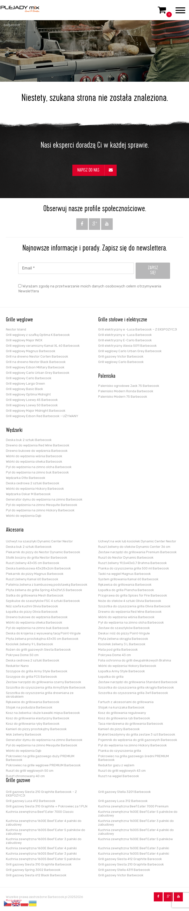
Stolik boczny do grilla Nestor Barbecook (36, 557)
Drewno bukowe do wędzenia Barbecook (37, 451)
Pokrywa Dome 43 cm (114, 655)
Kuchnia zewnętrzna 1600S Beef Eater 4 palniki (133, 853)
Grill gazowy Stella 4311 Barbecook (124, 870)
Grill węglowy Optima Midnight (28, 394)
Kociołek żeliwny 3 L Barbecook (121, 644)
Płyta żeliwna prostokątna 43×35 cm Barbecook (42, 639)
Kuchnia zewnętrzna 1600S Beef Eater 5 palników (43, 859)
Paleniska (106, 376)
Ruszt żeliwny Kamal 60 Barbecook (32, 579)
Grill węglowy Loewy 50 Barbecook (32, 405)
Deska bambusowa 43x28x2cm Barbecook (38, 568)
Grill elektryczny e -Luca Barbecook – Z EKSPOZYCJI (137, 329)
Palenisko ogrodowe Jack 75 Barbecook (128, 386)
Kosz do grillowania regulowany (122, 713)
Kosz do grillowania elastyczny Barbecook (37, 718)
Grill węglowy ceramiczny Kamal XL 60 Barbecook (43, 345)
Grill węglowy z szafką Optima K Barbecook (38, 335)
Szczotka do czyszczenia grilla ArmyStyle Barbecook (46, 687)
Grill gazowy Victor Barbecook (120, 356)
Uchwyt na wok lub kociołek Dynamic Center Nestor (137, 541)
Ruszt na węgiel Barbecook (118, 776)
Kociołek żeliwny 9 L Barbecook (29, 644)
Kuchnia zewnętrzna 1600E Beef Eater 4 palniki (41, 848)
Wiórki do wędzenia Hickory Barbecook (35, 488)
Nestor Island (16, 329)
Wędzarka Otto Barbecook (25, 478)
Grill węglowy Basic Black (24, 389)
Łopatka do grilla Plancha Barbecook (126, 590)
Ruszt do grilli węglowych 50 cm (29, 770)
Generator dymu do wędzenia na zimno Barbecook (44, 499)
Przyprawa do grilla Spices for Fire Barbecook (132, 595)
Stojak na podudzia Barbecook (29, 707)
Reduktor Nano (17, 666)
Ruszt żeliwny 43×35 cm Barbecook (32, 563)
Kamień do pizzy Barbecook (119, 729)
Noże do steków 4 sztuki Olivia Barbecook (129, 601)
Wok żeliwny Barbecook (23, 734)
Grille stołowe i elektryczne (122, 320)
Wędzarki (14, 431)
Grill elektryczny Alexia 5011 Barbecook (127, 345)
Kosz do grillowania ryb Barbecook (124, 718)
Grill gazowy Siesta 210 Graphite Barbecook (131, 864)
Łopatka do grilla (111, 676)
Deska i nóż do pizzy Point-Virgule (124, 633)
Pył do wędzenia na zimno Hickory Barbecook (40, 510)
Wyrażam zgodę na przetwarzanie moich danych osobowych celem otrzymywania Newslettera (89, 288)
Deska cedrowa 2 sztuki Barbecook (32, 483)
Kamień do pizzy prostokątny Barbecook (36, 729)
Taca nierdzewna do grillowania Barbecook (130, 723)
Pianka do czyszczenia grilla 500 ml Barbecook (133, 568)
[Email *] (76, 268)
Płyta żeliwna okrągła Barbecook (123, 639)
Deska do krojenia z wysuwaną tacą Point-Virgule (43, 633)
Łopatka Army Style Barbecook (121, 671)
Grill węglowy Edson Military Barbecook (35, 367)
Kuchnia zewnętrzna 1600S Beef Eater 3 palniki (41, 853)
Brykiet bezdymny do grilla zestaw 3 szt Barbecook (136, 734)
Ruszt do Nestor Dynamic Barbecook (126, 557)
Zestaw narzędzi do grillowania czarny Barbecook (43, 682)
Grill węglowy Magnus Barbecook (30, 351)
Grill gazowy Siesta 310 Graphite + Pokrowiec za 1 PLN (46, 806)
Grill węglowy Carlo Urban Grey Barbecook (37, 373)
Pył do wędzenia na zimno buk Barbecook (37, 472)
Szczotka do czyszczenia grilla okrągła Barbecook (136, 687)
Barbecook (12, 25)
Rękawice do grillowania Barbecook (32, 702)
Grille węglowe (19, 320)
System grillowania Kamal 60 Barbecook (128, 579)
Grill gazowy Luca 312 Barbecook (123, 801)
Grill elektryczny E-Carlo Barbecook (125, 340)
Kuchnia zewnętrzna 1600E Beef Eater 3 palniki (133, 848)
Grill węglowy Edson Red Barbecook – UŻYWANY (42, 416)
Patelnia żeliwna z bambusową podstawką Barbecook (46, 584)
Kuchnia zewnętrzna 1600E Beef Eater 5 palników (135, 839)
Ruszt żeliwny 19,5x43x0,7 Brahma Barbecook (132, 563)
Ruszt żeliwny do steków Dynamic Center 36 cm (134, 547)
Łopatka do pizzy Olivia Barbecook (32, 611)
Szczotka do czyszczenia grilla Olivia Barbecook (134, 606)
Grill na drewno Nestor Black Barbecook (36, 362)
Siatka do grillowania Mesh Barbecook (34, 595)
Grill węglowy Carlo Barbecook (28, 378)
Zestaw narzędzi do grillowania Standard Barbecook (137, 682)
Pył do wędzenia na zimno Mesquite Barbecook (41, 505)
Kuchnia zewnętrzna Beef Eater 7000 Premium (133, 806)
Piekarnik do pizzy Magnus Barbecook (34, 574)
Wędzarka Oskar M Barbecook (28, 494)
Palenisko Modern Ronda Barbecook (125, 391)
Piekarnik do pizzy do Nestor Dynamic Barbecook (43, 552)
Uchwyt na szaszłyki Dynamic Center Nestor (39, 541)
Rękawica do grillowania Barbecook (125, 584)
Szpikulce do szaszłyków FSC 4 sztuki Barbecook (43, 601)
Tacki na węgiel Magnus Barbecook (124, 574)
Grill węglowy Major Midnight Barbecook (35, 410)
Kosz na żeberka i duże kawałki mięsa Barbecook (43, 713)
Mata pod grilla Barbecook (118, 649)
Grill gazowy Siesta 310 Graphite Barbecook (39, 864)
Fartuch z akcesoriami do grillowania (126, 702)
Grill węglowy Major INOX (24, 340)
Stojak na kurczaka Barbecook (121, 707)
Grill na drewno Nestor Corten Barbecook (37, 356)
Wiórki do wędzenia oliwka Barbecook (34, 461)
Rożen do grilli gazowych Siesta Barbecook (38, 649)
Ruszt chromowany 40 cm (25, 776)
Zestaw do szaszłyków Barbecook (124, 628)
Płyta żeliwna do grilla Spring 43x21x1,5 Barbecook (44, 590)
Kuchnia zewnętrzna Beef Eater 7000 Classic (40, 812)
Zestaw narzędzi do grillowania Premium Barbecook (137, 552)
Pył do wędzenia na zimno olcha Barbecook (39, 467)
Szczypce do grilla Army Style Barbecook (36, 671)
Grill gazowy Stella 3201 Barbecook (124, 792)
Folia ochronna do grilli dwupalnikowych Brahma (134, 660)
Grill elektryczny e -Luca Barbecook (125, 335)
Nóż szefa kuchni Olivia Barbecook (32, 606)
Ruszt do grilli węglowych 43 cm (122, 770)
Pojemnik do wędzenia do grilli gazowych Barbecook (137, 740)
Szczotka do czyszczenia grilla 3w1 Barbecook (133, 693)
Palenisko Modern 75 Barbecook (122, 396)
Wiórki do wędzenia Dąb (23, 516)
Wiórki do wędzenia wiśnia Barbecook (34, 456)
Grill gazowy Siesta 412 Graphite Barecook (130, 859)
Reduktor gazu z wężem (116, 765)
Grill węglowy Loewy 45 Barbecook (32, 400)
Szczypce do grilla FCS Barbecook (31, 676)
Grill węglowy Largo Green (25, 383)
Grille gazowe (18, 781)
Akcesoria (15, 530)
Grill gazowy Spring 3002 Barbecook (33, 870)
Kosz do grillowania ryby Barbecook (33, 723)
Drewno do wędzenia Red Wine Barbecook (37, 445)
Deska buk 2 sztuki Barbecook (29, 440)
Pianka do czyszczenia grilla (119, 751)
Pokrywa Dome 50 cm (22, 655)
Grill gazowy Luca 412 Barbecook (30, 801)
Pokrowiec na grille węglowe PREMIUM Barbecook (43, 765)
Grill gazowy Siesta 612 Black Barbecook (36, 875)
